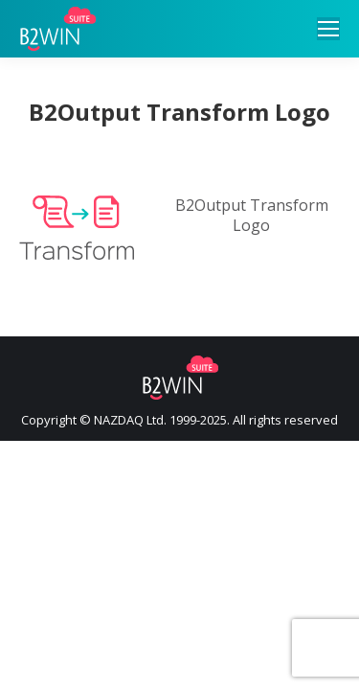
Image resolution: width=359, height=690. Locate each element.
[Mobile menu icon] (328, 28)
